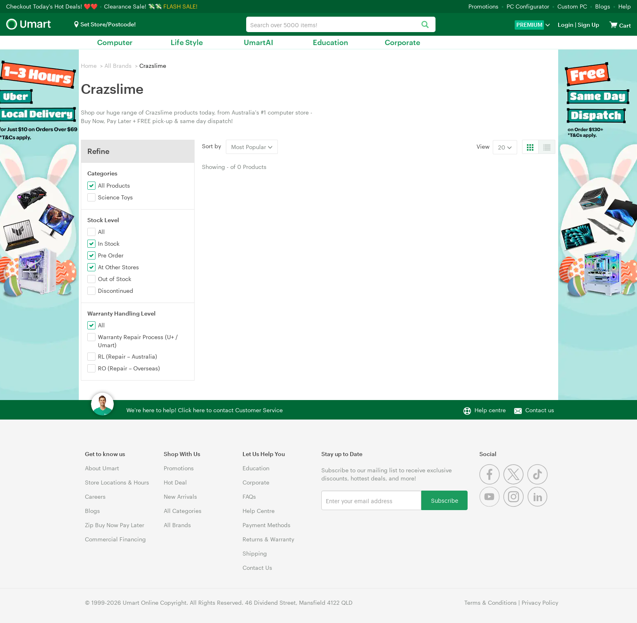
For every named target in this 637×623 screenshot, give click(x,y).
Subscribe (444, 500)
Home (89, 65)
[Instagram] (515, 504)
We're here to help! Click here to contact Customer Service (204, 410)
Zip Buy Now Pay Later (114, 524)
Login (566, 24)
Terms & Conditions (490, 602)
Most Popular (252, 146)
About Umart (102, 468)
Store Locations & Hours (117, 482)
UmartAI (258, 42)
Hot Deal (175, 482)
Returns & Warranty (268, 539)
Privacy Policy (540, 602)
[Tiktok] (538, 482)
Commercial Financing (115, 539)
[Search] (425, 24)
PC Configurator (528, 6)
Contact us (539, 410)
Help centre (490, 410)
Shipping (255, 553)
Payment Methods (266, 524)
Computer (114, 42)
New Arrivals (180, 496)
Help (624, 6)
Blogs (602, 6)
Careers (95, 496)
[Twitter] (515, 482)
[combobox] (340, 24)
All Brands (118, 65)
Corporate (402, 42)
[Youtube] (491, 504)
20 (505, 147)
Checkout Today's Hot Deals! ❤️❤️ (52, 6)
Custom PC (572, 6)
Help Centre (259, 510)
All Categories (183, 510)
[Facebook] (491, 482)
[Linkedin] (538, 504)
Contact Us (257, 567)
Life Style (187, 42)
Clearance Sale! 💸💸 (133, 6)
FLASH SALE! (180, 6)
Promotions (483, 6)
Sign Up (587, 24)
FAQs (249, 496)
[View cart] (613, 24)
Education (330, 42)
